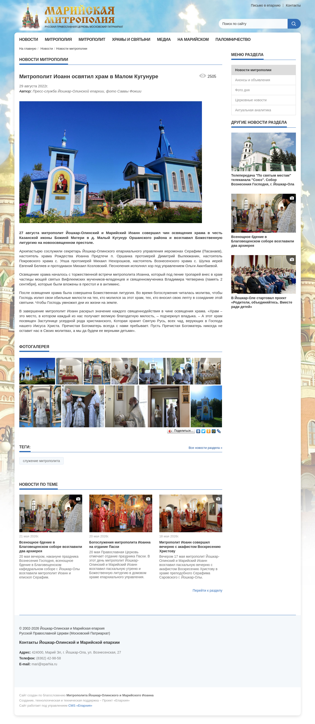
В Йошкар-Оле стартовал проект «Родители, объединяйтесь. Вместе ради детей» (261, 302)
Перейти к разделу (207, 590)
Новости (47, 48)
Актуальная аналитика (253, 110)
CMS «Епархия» (80, 705)
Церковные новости (251, 100)
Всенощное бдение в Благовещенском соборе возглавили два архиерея (50, 546)
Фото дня (242, 90)
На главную (27, 48)
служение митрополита (41, 461)
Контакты (293, 5)
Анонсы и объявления (252, 80)
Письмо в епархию (265, 5)
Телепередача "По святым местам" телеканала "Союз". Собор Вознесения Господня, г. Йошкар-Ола (262, 179)
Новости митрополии (71, 48)
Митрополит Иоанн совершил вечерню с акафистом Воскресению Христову (190, 546)
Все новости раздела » (205, 448)
